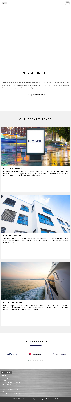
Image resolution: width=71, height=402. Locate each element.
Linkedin (6, 372)
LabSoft (55, 399)
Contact (4, 375)
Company (4, 378)
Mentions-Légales (31, 399)
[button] (29, 361)
